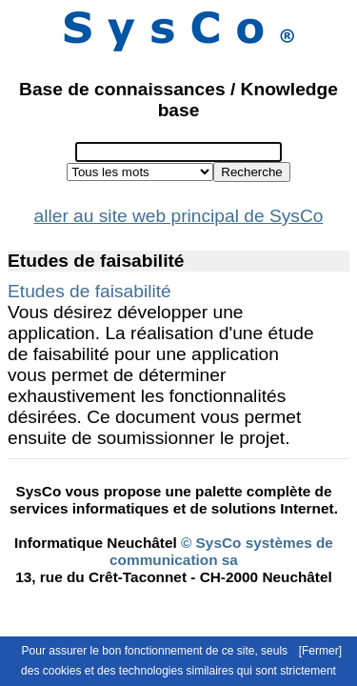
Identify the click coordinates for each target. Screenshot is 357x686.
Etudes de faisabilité (89, 291)
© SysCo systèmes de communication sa (221, 551)
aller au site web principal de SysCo (179, 216)
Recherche (251, 172)
